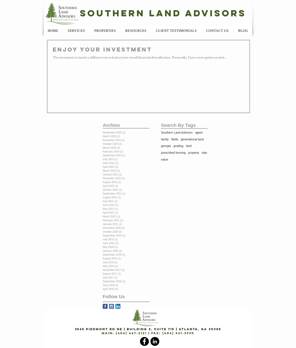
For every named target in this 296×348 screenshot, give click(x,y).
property (193, 152)
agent (199, 132)
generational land (192, 139)
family (165, 139)
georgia (166, 146)
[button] (76, 31)
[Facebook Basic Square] (105, 306)
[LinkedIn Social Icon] (117, 306)
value (164, 159)
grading (179, 146)
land (188, 146)
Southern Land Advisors (177, 132)
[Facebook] (144, 341)
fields (174, 139)
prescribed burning (173, 152)
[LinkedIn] (154, 341)
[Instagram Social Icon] (111, 306)
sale (204, 152)
